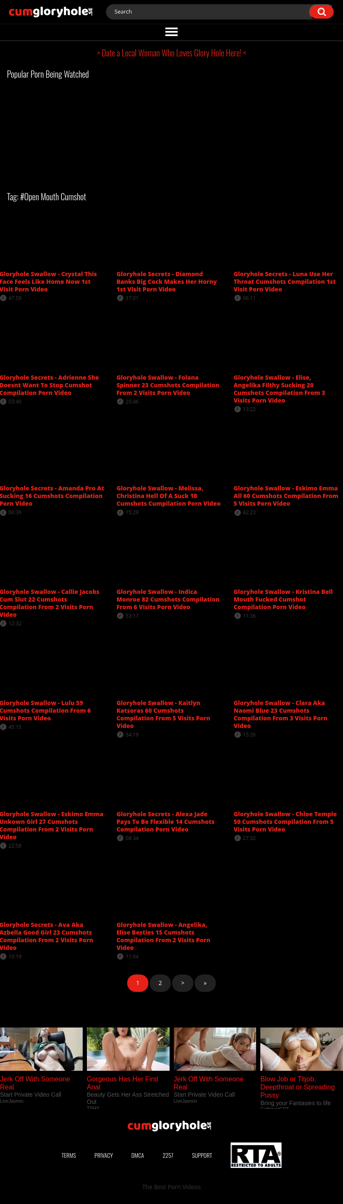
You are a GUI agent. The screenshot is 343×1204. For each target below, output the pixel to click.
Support (202, 1155)
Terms (68, 1155)
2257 (167, 1155)
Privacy (104, 1155)
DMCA (137, 1155)
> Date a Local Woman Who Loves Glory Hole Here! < (171, 52)
